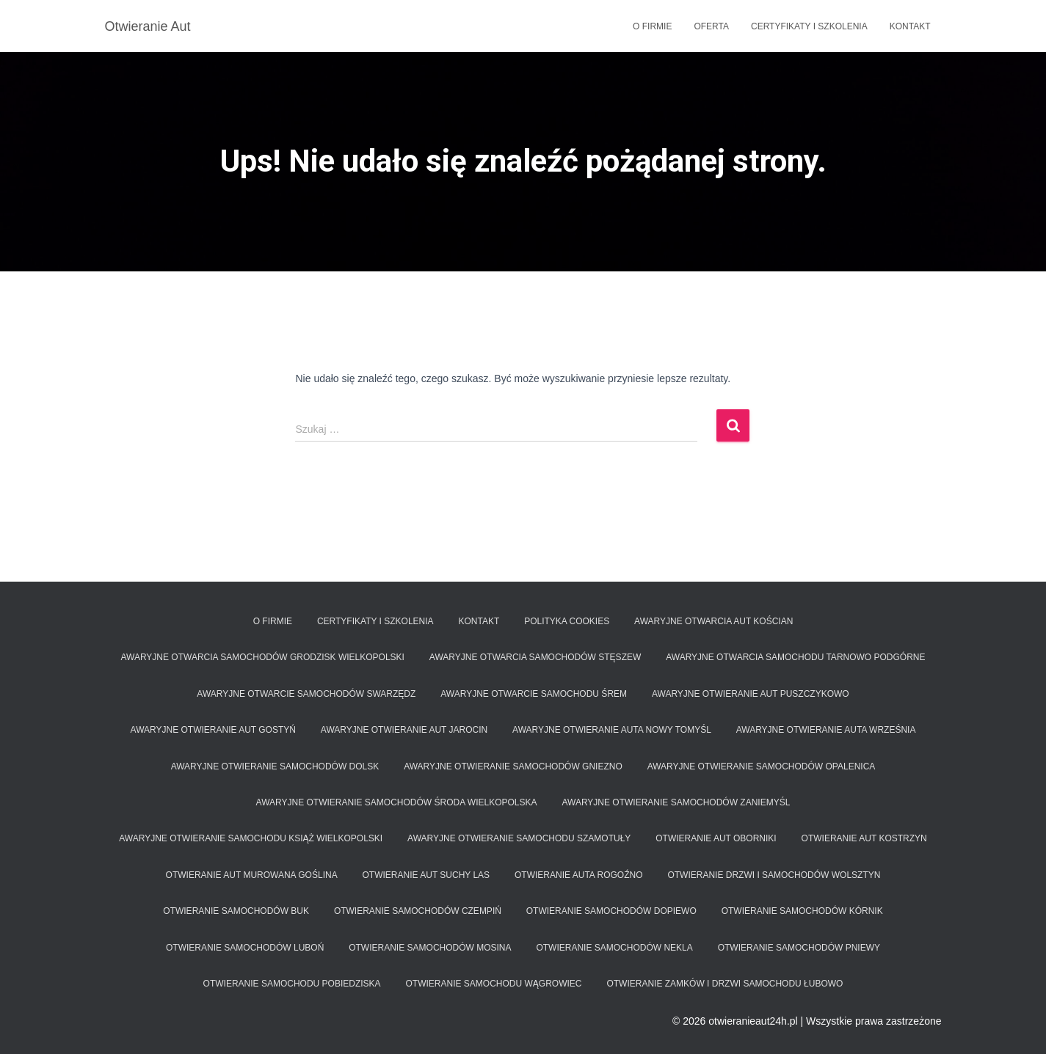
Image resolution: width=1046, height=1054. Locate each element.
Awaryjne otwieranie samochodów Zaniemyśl (676, 802)
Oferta (711, 26)
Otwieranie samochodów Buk (236, 911)
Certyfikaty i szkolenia (809, 26)
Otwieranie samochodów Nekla (614, 948)
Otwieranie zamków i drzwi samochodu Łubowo (724, 983)
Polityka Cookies (566, 621)
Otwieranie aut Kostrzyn (864, 838)
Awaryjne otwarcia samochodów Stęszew (535, 657)
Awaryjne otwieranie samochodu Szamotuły (519, 838)
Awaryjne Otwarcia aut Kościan (713, 621)
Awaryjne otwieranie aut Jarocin (404, 730)
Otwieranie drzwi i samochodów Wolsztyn (773, 875)
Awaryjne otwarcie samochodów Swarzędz (306, 694)
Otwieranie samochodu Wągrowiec (494, 983)
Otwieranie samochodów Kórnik (802, 911)
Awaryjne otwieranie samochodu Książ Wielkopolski (250, 838)
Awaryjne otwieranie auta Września (826, 730)
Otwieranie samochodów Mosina (430, 948)
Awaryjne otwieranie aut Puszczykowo (750, 694)
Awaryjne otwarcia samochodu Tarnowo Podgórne (795, 657)
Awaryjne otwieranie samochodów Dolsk (275, 766)
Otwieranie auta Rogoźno (578, 875)
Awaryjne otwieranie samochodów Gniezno (513, 766)
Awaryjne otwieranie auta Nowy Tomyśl (611, 730)
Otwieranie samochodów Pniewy (799, 948)
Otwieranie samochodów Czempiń (417, 911)
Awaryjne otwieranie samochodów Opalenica (761, 766)
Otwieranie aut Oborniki (715, 838)
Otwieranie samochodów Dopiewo (611, 911)
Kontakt (910, 26)
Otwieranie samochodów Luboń (245, 948)
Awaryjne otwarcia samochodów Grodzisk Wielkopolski (262, 657)
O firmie (652, 26)
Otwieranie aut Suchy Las (426, 875)
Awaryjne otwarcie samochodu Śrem (533, 694)
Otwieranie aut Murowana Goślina (252, 875)
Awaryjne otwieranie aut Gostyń (213, 730)
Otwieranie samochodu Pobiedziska (292, 983)
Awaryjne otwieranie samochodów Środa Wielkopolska (396, 802)
